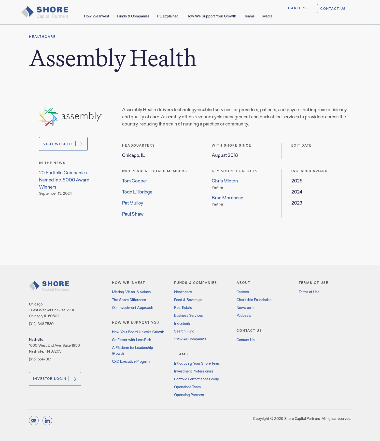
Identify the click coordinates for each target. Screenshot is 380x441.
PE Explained (168, 16)
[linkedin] (47, 420)
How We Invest (96, 16)
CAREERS (297, 8)
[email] (34, 420)
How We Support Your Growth (211, 16)
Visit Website (63, 144)
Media (267, 16)
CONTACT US (333, 8)
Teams (249, 16)
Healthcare (42, 36)
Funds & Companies (133, 16)
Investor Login (55, 379)
